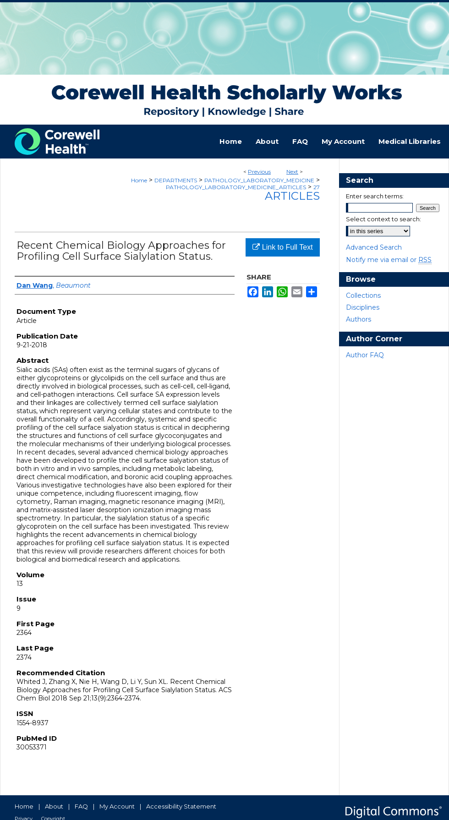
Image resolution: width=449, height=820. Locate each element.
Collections (363, 295)
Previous (259, 171)
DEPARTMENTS (175, 180)
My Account (117, 806)
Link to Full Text (282, 247)
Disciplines (362, 307)
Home (139, 180)
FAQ (81, 806)
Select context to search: (383, 219)
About (54, 806)
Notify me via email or (389, 260)
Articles (292, 195)
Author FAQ (365, 355)
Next (292, 171)
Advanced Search (374, 247)
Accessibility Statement (181, 806)
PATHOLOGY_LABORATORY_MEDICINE (259, 180)
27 (316, 187)
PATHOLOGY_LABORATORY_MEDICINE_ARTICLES (236, 187)
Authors (358, 319)
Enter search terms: (375, 196)
